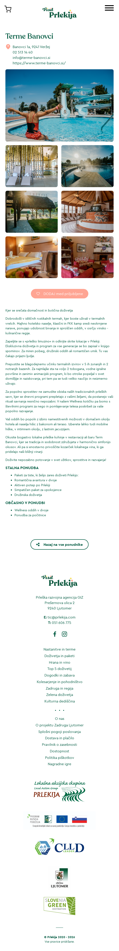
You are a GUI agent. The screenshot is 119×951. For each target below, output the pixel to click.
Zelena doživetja (59, 694)
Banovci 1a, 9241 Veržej (31, 46)
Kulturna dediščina (59, 701)
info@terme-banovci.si (31, 57)
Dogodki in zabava (59, 675)
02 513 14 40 (23, 52)
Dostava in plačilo (59, 738)
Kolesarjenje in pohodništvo (59, 681)
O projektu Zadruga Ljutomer (60, 725)
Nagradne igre (59, 764)
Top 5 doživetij (59, 668)
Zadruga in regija (59, 688)
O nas (59, 718)
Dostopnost (59, 751)
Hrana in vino (59, 662)
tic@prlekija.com (62, 617)
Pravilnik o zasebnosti (59, 744)
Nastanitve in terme (59, 649)
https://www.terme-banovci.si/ (39, 63)
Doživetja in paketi (59, 655)
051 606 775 (61, 622)
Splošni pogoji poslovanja (59, 731)
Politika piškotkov (59, 757)
